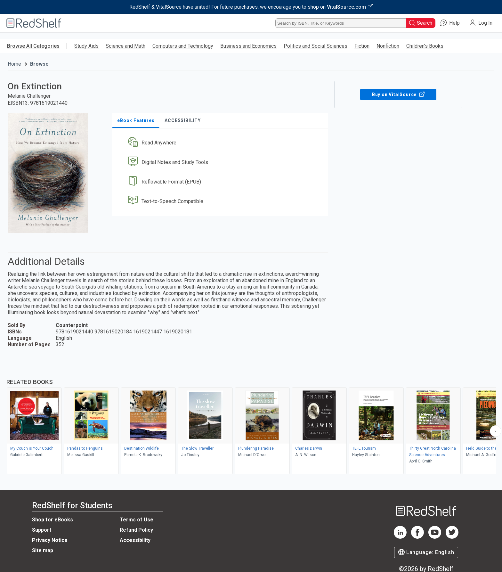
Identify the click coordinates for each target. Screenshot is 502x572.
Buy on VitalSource (398, 94)
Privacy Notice (50, 540)
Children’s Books (424, 46)
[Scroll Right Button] (495, 431)
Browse (39, 64)
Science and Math (125, 46)
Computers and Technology (182, 46)
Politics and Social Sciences (315, 46)
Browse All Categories (33, 46)
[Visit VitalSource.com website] (251, 7)
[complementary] (251, 419)
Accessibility (135, 540)
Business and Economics (248, 46)
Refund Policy (136, 530)
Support (41, 530)
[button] (221, 143)
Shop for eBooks (52, 520)
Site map (42, 550)
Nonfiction (387, 46)
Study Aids (86, 46)
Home (14, 64)
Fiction (361, 46)
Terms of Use (136, 520)
